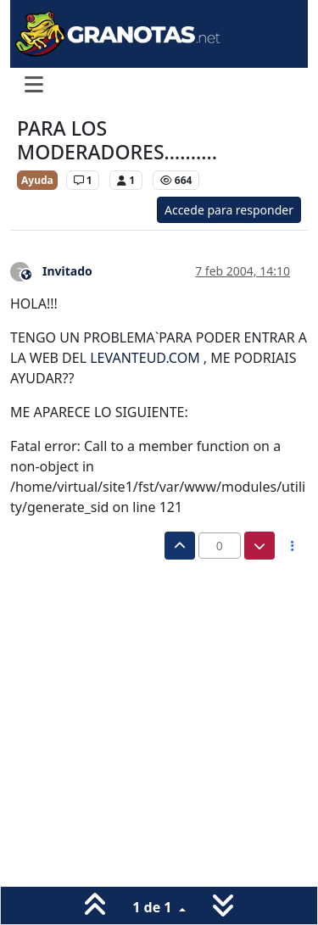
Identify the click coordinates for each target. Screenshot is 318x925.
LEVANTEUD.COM (144, 357)
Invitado (67, 271)
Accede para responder (229, 210)
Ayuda (37, 180)
